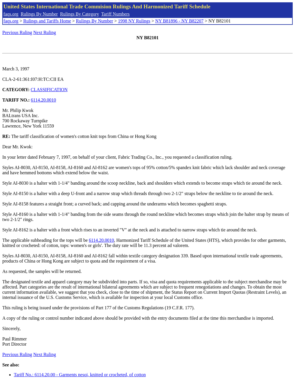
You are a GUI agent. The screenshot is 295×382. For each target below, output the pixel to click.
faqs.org (10, 14)
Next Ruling (44, 32)
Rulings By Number (39, 14)
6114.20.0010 (43, 100)
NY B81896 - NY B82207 (179, 20)
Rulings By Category (79, 14)
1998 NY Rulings (134, 20)
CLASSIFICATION (49, 89)
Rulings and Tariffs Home (47, 20)
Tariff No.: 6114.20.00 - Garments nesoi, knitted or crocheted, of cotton (80, 374)
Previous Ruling (17, 32)
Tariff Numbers (115, 14)
